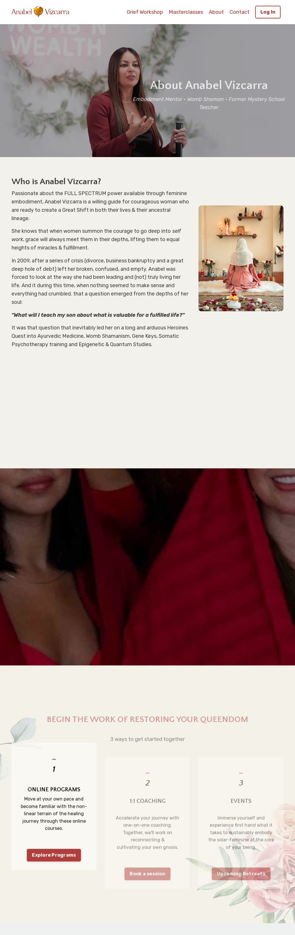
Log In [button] (268, 12)
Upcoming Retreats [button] (241, 884)
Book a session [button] (147, 884)
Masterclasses (186, 12)
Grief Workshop (145, 12)
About (216, 12)
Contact (239, 12)
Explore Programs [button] (54, 872)
